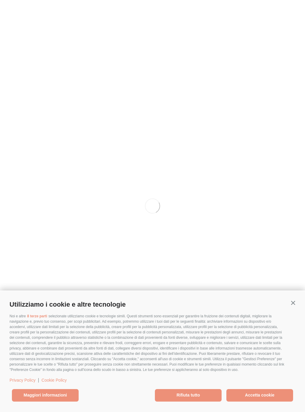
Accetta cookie (260, 395)
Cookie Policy (54, 380)
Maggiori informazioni (45, 395)
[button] (293, 303)
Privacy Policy (22, 380)
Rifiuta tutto (188, 395)
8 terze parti (37, 316)
